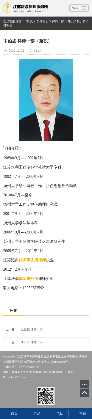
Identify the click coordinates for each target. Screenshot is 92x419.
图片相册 (42, 21)
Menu (75, 8)
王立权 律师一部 (32, 329)
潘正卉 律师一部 (32, 342)
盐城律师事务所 (13, 361)
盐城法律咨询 (66, 356)
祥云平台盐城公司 (28, 366)
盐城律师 (81, 356)
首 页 (29, 21)
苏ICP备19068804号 (56, 361)
